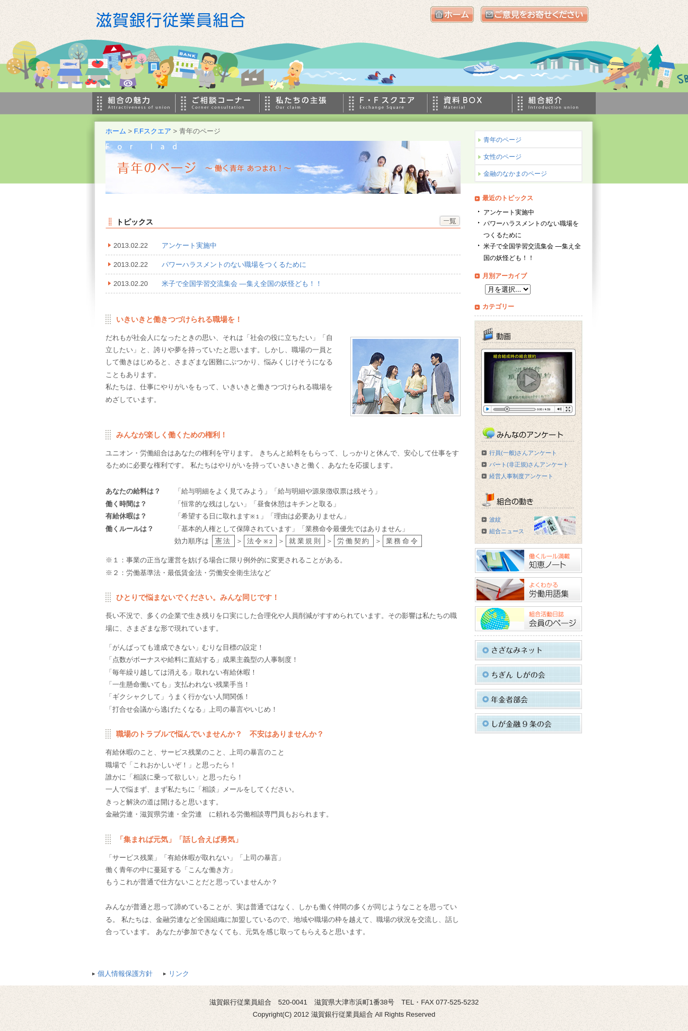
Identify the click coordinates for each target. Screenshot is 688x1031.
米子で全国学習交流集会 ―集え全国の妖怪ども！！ (242, 284)
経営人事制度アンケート (521, 476)
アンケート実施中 (189, 245)
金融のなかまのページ (515, 173)
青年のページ (502, 140)
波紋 (495, 519)
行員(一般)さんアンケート (523, 453)
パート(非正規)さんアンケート (529, 464)
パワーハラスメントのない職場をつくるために (234, 264)
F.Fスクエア (152, 131)
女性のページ (502, 156)
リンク (179, 974)
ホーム (115, 131)
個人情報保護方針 (125, 974)
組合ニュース (506, 531)
